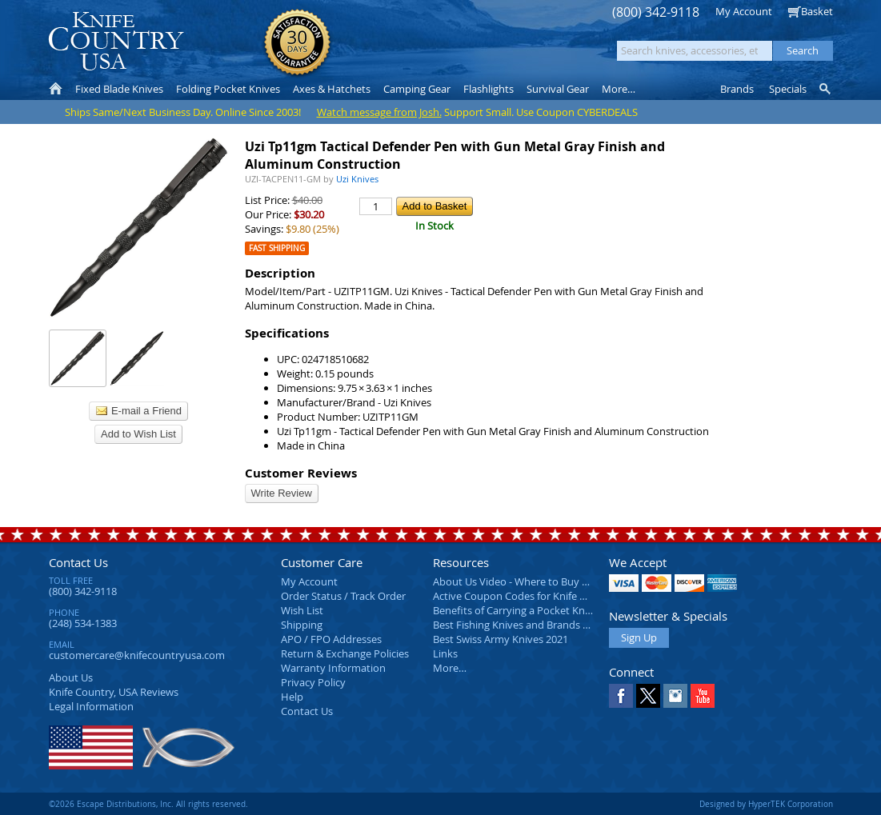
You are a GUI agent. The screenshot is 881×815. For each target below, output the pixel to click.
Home (55, 89)
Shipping (301, 624)
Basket (817, 11)
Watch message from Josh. (379, 112)
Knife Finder (826, 89)
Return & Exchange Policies (345, 653)
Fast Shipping (277, 248)
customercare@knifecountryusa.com (137, 655)
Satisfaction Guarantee (297, 43)
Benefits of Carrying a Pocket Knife (514, 610)
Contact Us (78, 562)
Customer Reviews (301, 473)
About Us (71, 677)
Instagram (675, 696)
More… (450, 668)
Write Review (281, 493)
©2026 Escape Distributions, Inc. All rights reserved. (148, 803)
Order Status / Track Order (343, 596)
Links (445, 653)
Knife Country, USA (116, 41)
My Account (743, 11)
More (618, 89)
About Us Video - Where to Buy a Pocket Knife (541, 581)
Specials (788, 89)
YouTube (703, 696)
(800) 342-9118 (655, 12)
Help (292, 696)
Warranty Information (333, 668)
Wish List (302, 610)
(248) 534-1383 (83, 623)
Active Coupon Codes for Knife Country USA (536, 596)
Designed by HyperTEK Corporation (766, 803)
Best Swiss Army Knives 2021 (500, 639)
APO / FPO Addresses (331, 639)
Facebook (621, 696)
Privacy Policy (313, 682)
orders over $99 (386, 48)
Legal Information (91, 706)
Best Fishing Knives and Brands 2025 (519, 624)
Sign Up (639, 637)
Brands (737, 89)
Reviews (113, 692)
